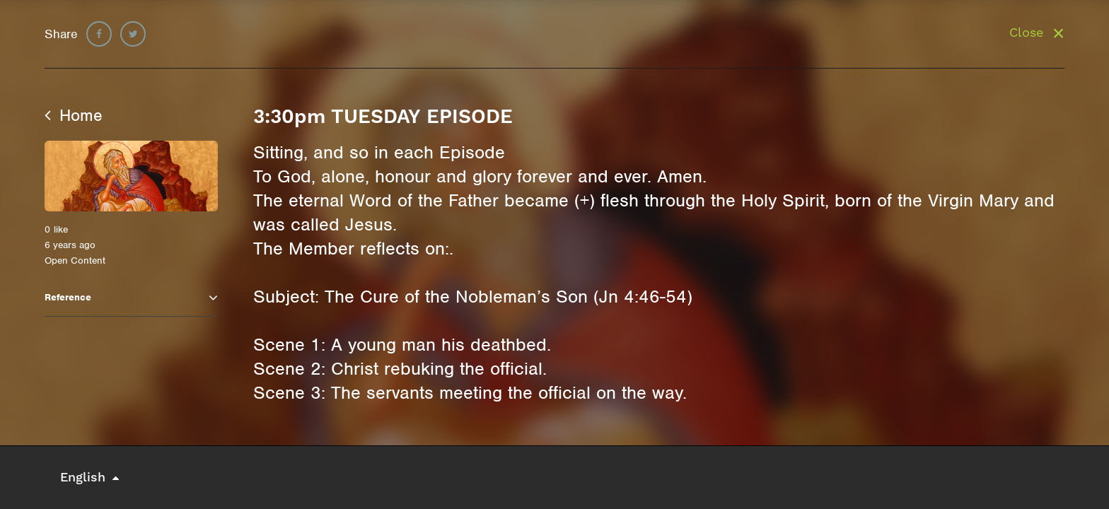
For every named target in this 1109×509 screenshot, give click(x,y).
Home (74, 115)
